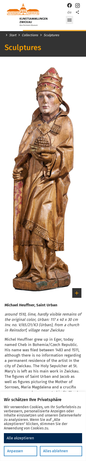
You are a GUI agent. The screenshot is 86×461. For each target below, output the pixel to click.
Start (12, 35)
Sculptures (51, 35)
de (69, 12)
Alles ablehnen (55, 451)
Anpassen (15, 451)
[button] (69, 20)
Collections (30, 35)
